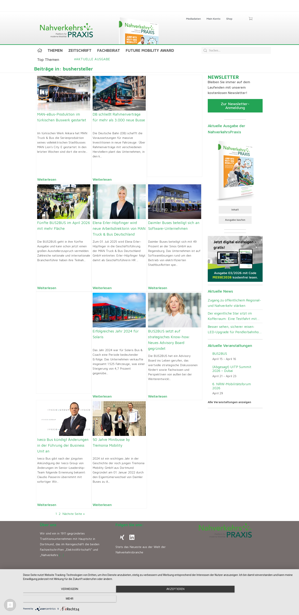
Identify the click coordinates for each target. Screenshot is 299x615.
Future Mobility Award (150, 50)
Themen (55, 50)
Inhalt (235, 209)
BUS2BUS (219, 354)
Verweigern (63, 599)
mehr (254, 599)
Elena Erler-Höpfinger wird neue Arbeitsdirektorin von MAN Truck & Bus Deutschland (119, 228)
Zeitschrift (79, 50)
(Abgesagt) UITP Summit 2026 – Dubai (231, 369)
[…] (61, 555)
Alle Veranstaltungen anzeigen (229, 402)
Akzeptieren (159, 599)
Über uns (48, 525)
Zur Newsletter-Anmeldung (235, 106)
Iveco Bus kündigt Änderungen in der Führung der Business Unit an (63, 445)
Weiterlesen (46, 179)
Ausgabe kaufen (235, 219)
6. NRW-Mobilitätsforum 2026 (231, 386)
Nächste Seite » (73, 513)
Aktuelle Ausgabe (92, 59)
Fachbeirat (108, 50)
